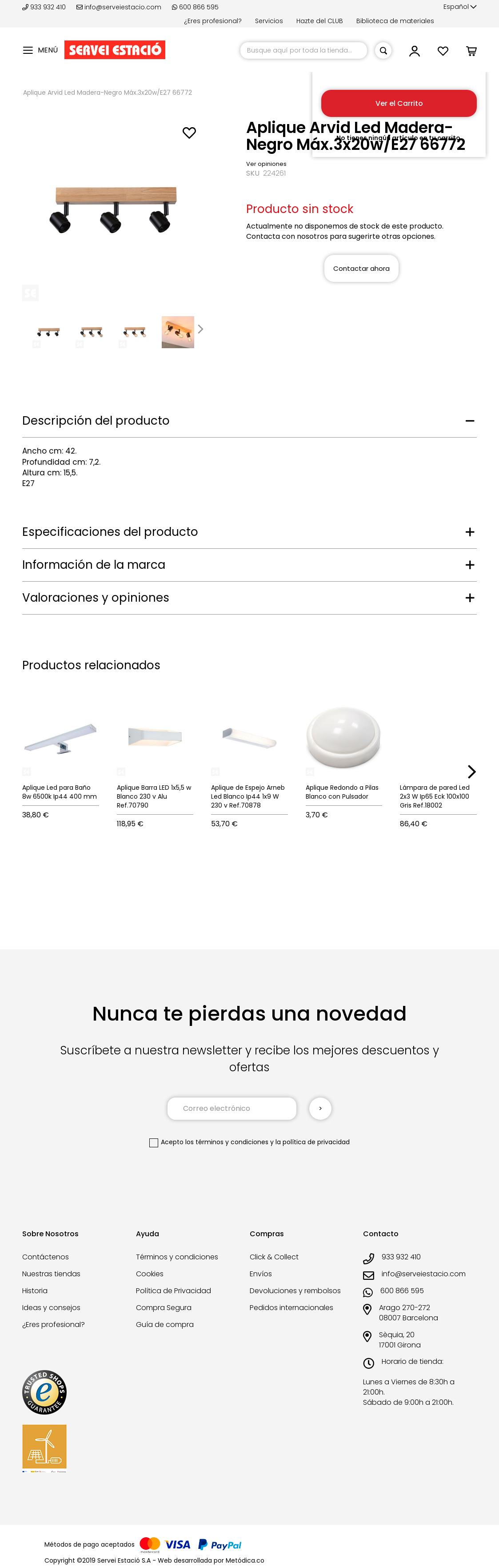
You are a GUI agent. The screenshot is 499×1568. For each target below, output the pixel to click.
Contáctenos (45, 1257)
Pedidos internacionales (291, 1308)
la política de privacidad (312, 1142)
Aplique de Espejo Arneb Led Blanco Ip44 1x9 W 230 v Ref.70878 (248, 796)
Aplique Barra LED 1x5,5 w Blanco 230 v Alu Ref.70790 (154, 796)
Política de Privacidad (173, 1291)
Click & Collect (274, 1257)
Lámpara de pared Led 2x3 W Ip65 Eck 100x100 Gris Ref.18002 (435, 796)
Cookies (150, 1274)
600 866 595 (195, 7)
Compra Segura (164, 1308)
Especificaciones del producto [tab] (110, 532)
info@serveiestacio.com (118, 7)
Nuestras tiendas (51, 1274)
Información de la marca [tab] (93, 565)
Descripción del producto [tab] (96, 421)
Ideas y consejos (51, 1308)
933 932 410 (45, 7)
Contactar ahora (361, 268)
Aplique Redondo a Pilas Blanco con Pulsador (342, 792)
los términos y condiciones (226, 1142)
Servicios (269, 20)
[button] (460, 7)
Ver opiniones (266, 164)
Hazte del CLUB (319, 20)
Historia (35, 1291)
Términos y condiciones (177, 1257)
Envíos (261, 1274)
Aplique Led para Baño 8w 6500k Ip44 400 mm (59, 792)
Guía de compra (165, 1324)
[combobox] (303, 50)
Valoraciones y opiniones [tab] (95, 598)
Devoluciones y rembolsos (295, 1291)
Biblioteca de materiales (395, 20)
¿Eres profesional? (213, 20)
